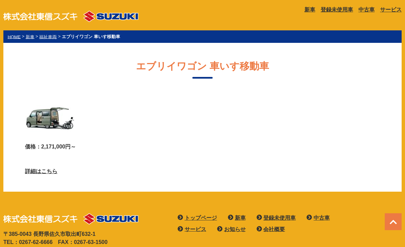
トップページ (201, 218)
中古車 (366, 9)
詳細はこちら (41, 171)
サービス (391, 9)
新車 (309, 9)
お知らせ (235, 229)
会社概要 (274, 229)
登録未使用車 (337, 9)
